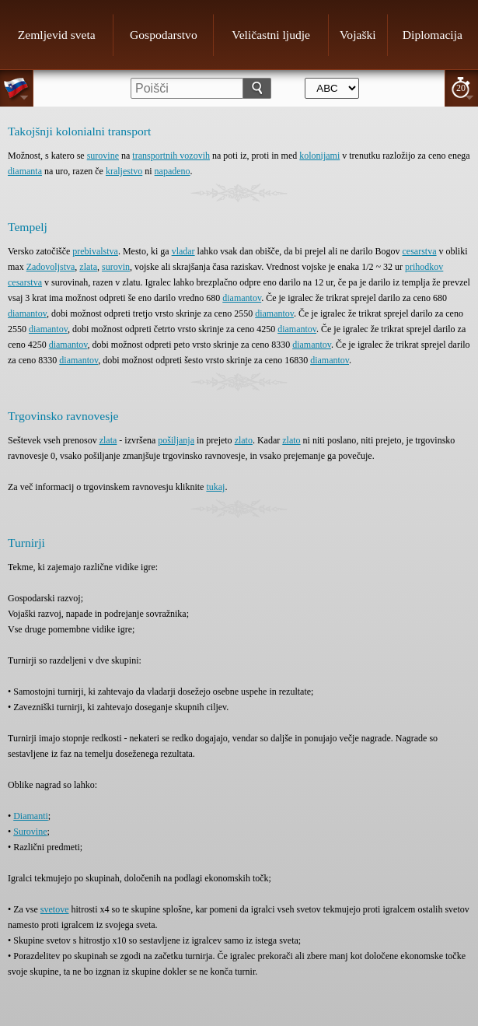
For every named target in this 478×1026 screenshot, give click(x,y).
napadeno (172, 171)
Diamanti (30, 816)
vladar (183, 251)
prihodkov (424, 266)
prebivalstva (95, 251)
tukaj (215, 486)
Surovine (30, 831)
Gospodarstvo (163, 34)
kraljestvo (124, 171)
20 (461, 87)
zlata (88, 266)
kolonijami (319, 155)
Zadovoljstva (50, 266)
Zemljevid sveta (57, 34)
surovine (103, 155)
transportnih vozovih (171, 155)
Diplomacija (432, 34)
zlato (244, 440)
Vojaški (358, 34)
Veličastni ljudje (271, 34)
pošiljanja (176, 440)
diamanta (25, 171)
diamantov (241, 297)
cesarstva (420, 251)
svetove (54, 909)
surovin (116, 266)
